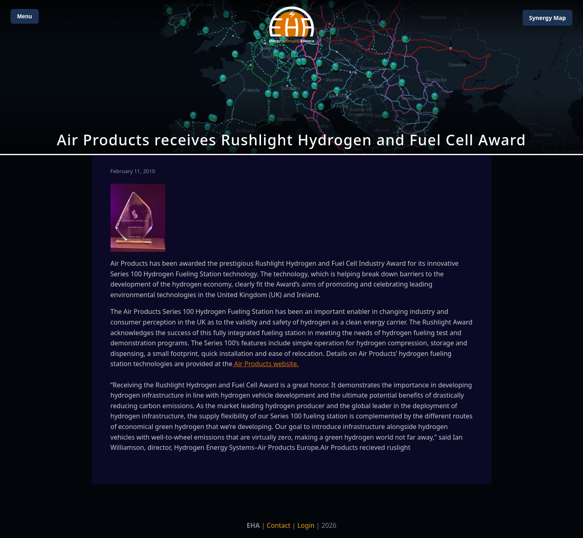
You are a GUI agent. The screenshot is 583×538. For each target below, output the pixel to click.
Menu (24, 16)
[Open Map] (291, 77)
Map (547, 18)
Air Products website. (266, 363)
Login (306, 525)
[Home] (291, 25)
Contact (278, 525)
